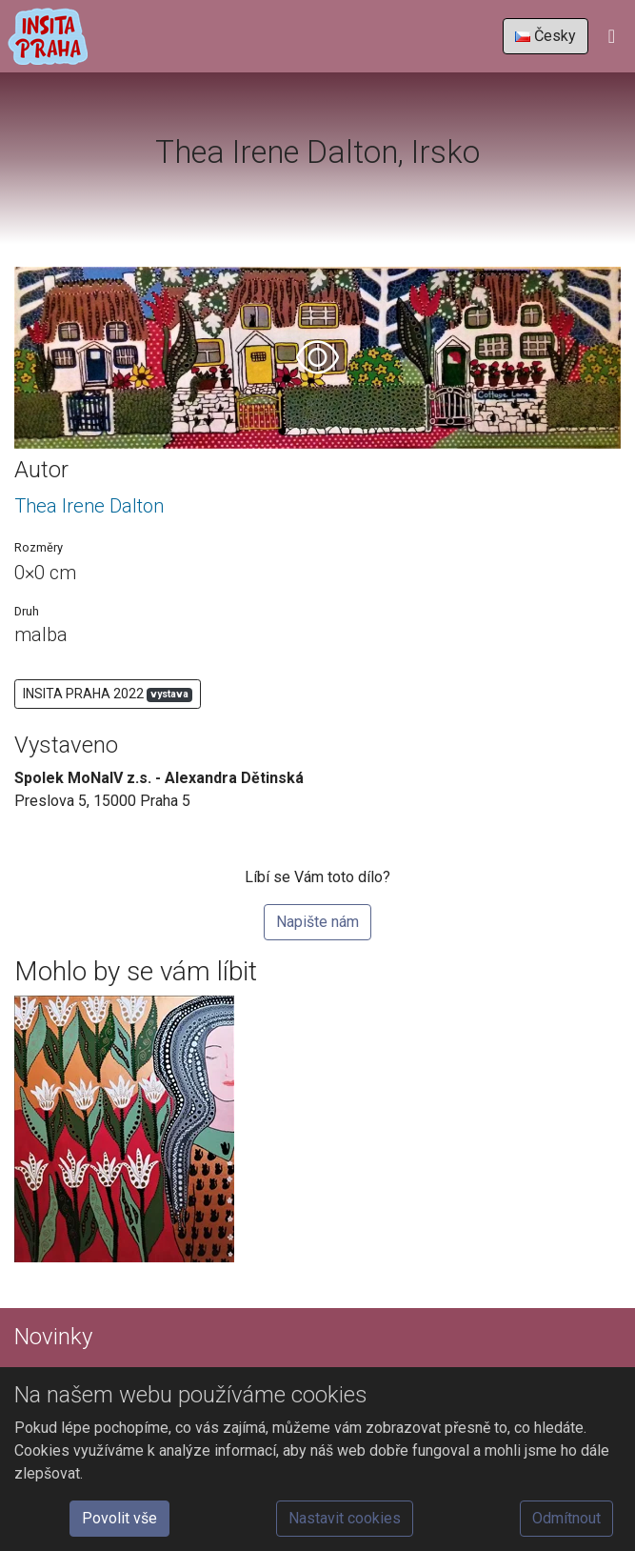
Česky (545, 36)
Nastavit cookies (344, 1518)
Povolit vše (119, 1518)
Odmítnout (566, 1518)
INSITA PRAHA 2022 (107, 694)
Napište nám (317, 922)
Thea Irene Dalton (89, 505)
